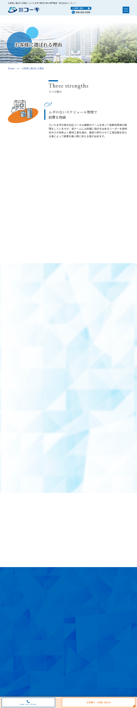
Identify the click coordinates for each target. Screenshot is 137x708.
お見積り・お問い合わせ (98, 702)
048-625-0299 (83, 12)
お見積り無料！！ (79, 8)
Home (11, 68)
